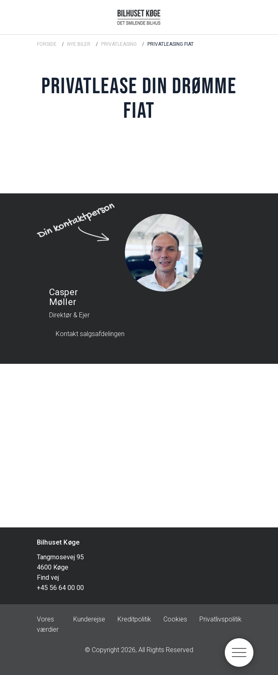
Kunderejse (89, 619)
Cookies (175, 619)
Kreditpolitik (134, 619)
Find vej (48, 577)
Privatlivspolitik (220, 619)
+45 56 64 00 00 (60, 588)
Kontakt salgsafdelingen (90, 334)
